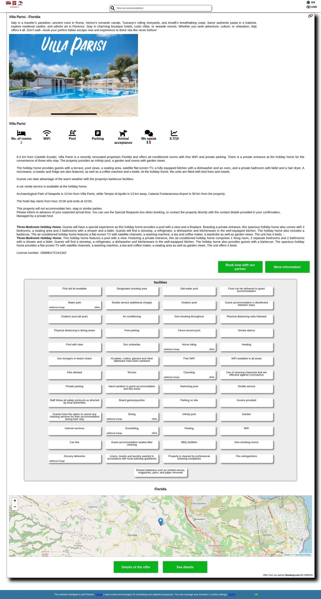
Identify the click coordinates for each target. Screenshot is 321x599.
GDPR (231, 594)
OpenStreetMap (303, 555)
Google (99, 594)
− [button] (15, 507)
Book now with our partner (240, 267)
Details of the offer (136, 567)
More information (287, 267)
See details (185, 567)
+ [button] (15, 501)
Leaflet (287, 555)
